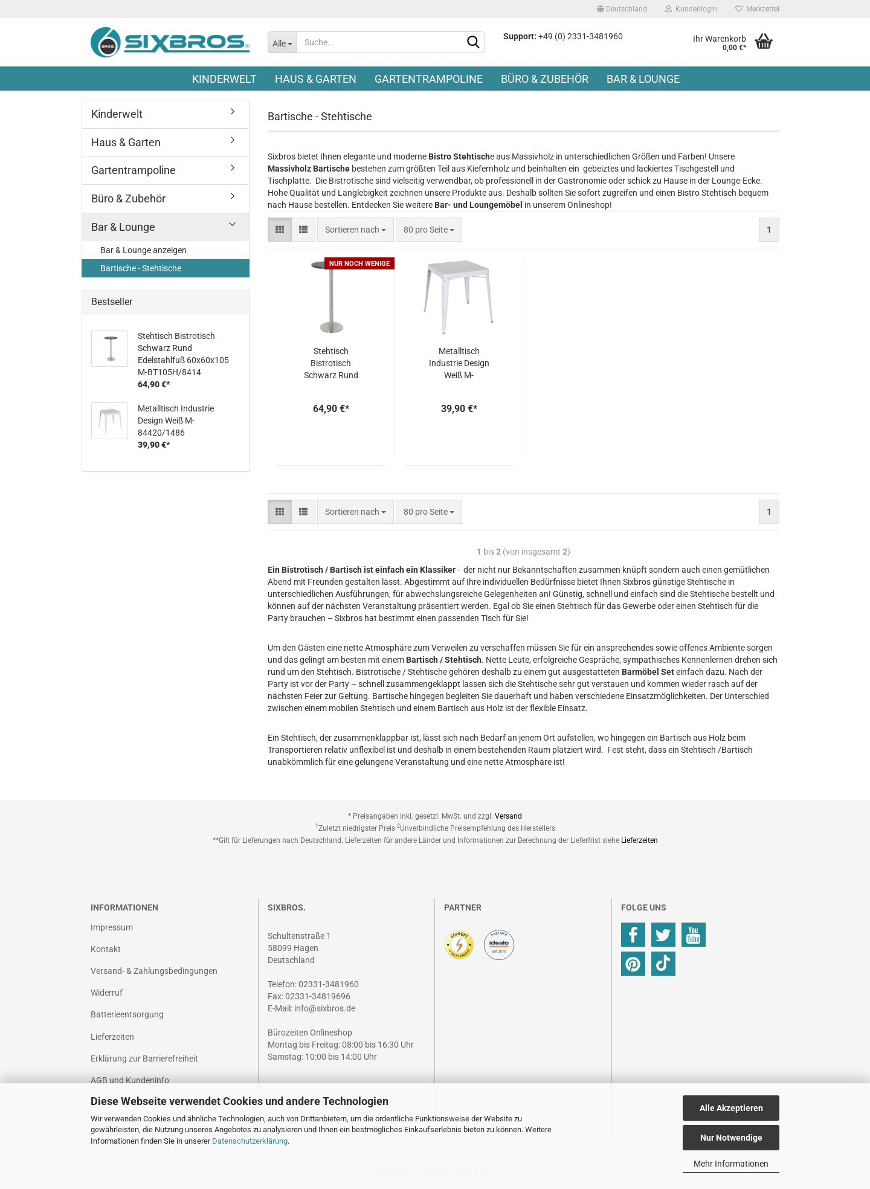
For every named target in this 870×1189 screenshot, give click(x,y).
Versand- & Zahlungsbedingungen (154, 971)
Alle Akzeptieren (731, 1108)
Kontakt (106, 949)
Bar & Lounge (643, 78)
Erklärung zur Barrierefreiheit (144, 1058)
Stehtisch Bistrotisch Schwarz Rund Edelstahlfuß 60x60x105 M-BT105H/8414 (331, 363)
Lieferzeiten (639, 840)
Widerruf (107, 992)
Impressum (112, 927)
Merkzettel (757, 9)
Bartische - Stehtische (140, 268)
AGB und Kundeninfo (130, 1080)
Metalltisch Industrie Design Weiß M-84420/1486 (459, 363)
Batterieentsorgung (127, 1014)
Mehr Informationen (731, 1163)
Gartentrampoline (429, 78)
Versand (508, 816)
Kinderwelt (224, 78)
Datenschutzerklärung (250, 1141)
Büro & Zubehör (544, 78)
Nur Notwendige (731, 1137)
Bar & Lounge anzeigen (143, 250)
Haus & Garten (315, 78)
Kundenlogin (691, 9)
